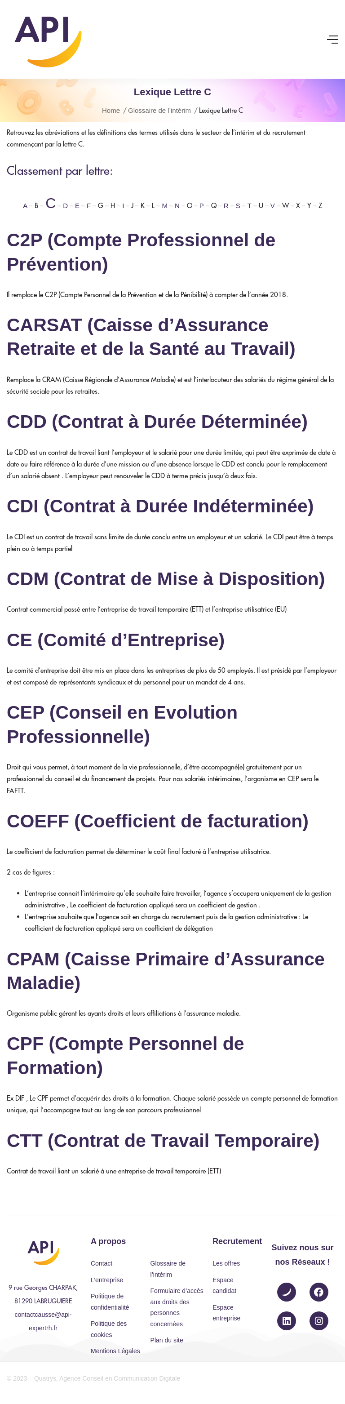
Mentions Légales (115, 1351)
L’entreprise (107, 1280)
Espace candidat (224, 1285)
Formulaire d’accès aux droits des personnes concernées (176, 1307)
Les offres (226, 1263)
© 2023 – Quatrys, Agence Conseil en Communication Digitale (93, 1378)
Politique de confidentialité (110, 1302)
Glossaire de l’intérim (159, 110)
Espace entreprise (226, 1313)
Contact (101, 1263)
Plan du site (166, 1340)
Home (111, 110)
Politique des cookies (109, 1329)
